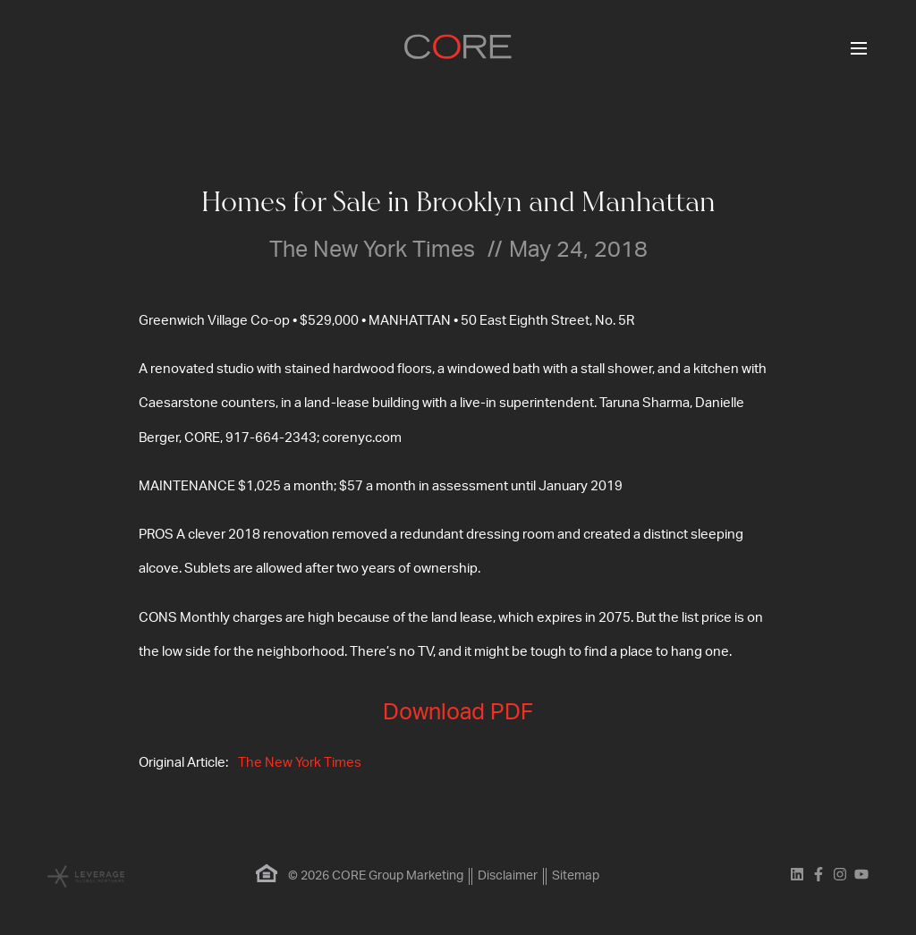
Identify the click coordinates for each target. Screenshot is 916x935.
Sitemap (575, 876)
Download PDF (458, 712)
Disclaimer (508, 876)
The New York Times (299, 762)
